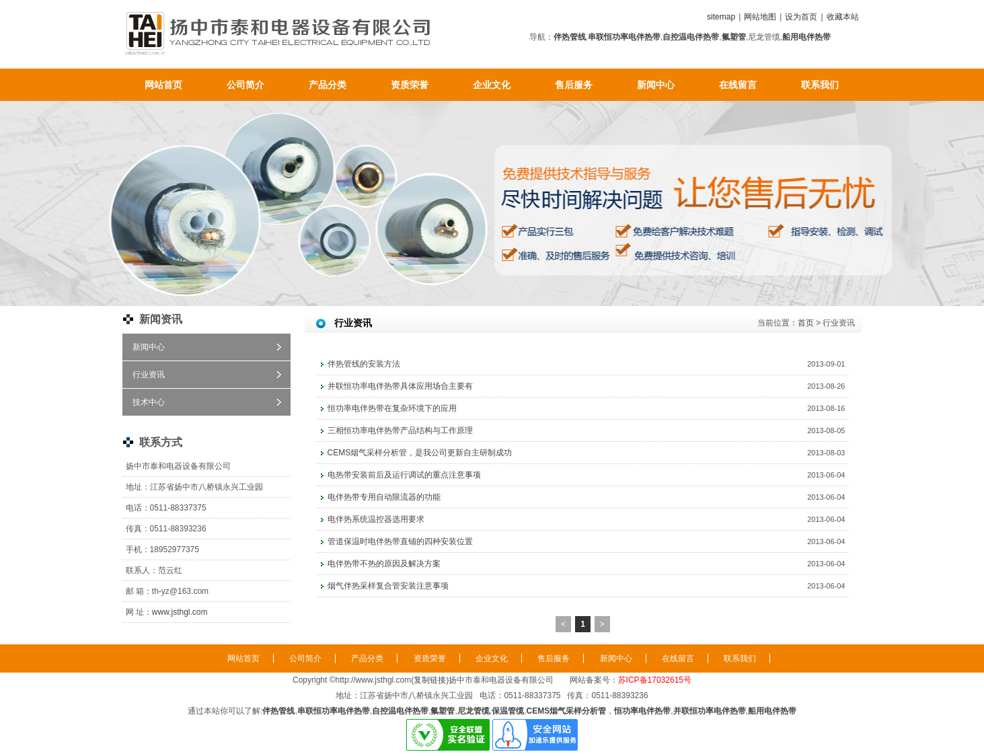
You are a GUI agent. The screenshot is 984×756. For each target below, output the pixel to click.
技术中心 (149, 402)
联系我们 (820, 84)
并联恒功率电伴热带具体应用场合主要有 (400, 386)
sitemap (721, 17)
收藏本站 (843, 17)
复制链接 (430, 680)
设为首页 (801, 17)
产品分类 (327, 84)
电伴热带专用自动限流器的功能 (384, 497)
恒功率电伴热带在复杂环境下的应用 (392, 408)
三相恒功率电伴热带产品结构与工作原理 (400, 430)
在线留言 (738, 84)
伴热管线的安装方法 (364, 364)
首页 (806, 323)
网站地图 (760, 17)
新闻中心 (656, 84)
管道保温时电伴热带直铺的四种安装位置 (400, 541)
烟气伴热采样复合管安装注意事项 (388, 586)
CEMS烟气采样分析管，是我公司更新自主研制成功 (420, 452)
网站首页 (163, 84)
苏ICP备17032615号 (654, 680)
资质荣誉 (409, 84)
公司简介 (245, 84)
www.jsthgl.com (180, 612)
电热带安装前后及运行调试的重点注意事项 (404, 475)
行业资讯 (149, 374)
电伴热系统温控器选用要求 (376, 519)
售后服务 (574, 84)
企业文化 (491, 84)
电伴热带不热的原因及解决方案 (384, 563)
